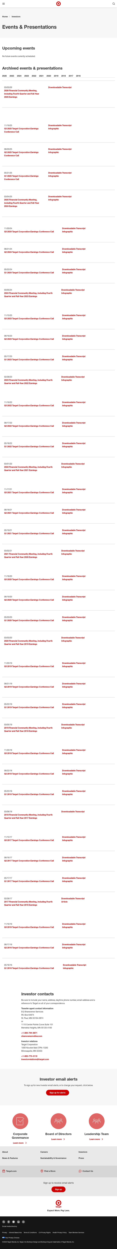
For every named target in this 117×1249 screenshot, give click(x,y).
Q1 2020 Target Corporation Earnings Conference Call (29, 620)
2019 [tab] (56, 76)
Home (5, 16)
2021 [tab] (41, 76)
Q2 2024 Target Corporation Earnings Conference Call (29, 252)
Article (64, 901)
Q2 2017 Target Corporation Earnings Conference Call (29, 860)
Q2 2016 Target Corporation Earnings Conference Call (29, 947)
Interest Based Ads (15, 1232)
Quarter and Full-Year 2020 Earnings (20, 557)
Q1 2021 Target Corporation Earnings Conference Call (29, 533)
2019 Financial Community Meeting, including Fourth (28, 728)
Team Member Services (76, 1232)
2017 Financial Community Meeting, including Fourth (28, 901)
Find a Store (47, 1171)
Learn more (20, 1142)
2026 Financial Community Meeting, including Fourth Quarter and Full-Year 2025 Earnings (21, 93)
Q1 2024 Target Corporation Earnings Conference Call (29, 272)
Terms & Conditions (30, 1232)
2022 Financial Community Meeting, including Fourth (28, 467)
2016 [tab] (78, 76)
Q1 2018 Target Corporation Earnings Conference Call (29, 794)
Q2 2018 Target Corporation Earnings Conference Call (29, 774)
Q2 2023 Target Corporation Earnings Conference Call (29, 339)
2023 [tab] (26, 76)
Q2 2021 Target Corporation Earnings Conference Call (29, 513)
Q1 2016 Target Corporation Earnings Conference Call (29, 968)
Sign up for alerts (58, 1092)
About (5, 1152)
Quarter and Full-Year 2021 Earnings (20, 470)
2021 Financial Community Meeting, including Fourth (28, 554)
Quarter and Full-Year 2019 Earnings (20, 644)
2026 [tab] (4, 76)
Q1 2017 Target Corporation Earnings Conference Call (29, 881)
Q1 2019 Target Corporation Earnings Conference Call (29, 707)
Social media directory (9, 1226)
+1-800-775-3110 (29, 1056)
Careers (44, 1152)
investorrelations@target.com (35, 1059)
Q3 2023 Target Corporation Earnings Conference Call (29, 318)
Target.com (9, 1171)
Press (81, 1158)
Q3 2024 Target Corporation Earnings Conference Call (29, 231)
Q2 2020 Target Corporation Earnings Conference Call (29, 600)
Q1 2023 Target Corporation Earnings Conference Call (29, 359)
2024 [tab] (19, 76)
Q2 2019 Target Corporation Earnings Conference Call (29, 687)
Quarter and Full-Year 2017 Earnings (20, 818)
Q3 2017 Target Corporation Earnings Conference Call (29, 840)
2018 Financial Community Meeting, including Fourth (28, 815)
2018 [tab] (63, 76)
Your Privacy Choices (10, 1238)
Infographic (53, 128)
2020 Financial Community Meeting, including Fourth (28, 641)
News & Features (10, 1158)
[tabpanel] (58, 97)
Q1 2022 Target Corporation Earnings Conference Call (29, 446)
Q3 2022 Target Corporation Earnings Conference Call (29, 405)
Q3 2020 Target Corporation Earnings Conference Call (29, 579)
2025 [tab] (12, 76)
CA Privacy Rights (45, 1232)
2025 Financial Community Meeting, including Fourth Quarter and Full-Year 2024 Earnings (21, 202)
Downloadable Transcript (60, 87)
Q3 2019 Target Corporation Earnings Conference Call (29, 666)
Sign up (58, 1189)
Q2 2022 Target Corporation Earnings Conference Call (29, 426)
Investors (16, 16)
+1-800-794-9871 (29, 1033)
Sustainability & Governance (53, 1158)
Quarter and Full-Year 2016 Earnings (20, 905)
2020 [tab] (49, 76)
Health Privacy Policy (60, 1232)
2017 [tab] (71, 76)
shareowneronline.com (31, 1036)
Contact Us (86, 1171)
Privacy (4, 1232)
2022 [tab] (34, 76)
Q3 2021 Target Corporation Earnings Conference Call (29, 492)
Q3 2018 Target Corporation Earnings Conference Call (29, 753)
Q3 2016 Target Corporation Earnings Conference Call (29, 927)
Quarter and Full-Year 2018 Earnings (20, 731)
